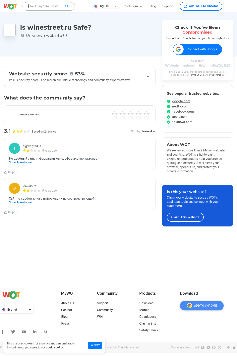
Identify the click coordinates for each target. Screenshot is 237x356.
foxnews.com (182, 125)
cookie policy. (55, 347)
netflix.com (180, 109)
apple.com (180, 120)
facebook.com (183, 114)
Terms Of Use (196, 75)
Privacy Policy (216, 75)
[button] (134, 6)
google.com (181, 104)
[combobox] (48, 6)
